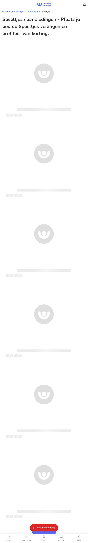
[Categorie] (26, 538)
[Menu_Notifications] (84, 4)
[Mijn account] (79, 538)
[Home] (9, 538)
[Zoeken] (44, 538)
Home (5, 11)
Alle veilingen (17, 11)
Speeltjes (45, 11)
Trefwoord (33, 11)
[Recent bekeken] (61, 538)
